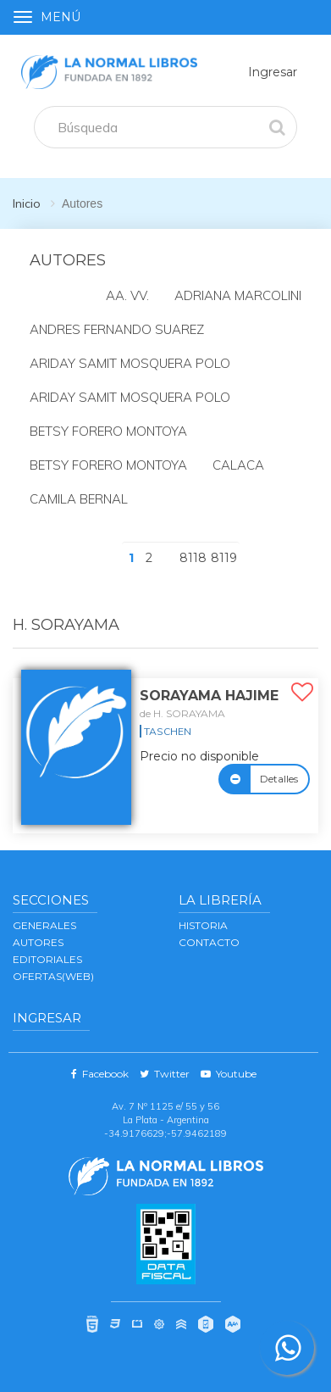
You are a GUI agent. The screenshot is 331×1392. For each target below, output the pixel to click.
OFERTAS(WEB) (53, 976)
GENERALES (44, 925)
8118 (193, 557)
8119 (224, 557)
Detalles (279, 778)
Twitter (165, 1073)
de (182, 713)
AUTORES (38, 942)
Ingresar (272, 72)
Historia (203, 925)
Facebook (100, 1073)
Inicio (27, 203)
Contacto (209, 942)
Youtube (229, 1073)
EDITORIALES (47, 959)
